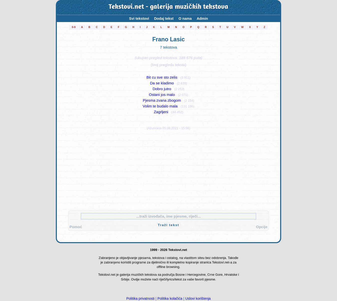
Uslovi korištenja (198, 298)
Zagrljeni (161, 112)
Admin (202, 19)
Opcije (261, 227)
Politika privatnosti (140, 298)
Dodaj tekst (163, 19)
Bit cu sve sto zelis (162, 77)
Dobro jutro (161, 89)
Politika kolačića (170, 298)
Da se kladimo (162, 83)
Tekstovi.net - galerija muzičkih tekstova (168, 7)
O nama (185, 19)
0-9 (74, 27)
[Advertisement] (168, 169)
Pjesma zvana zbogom (162, 100)
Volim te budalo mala (160, 106)
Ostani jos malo (162, 94)
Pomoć (76, 227)
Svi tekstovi (139, 19)
